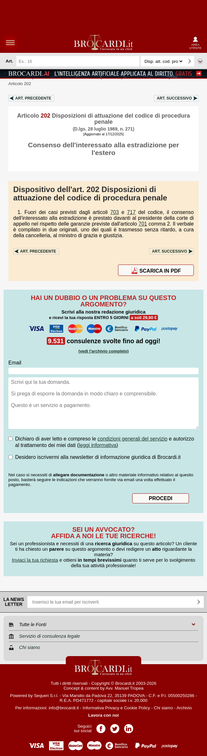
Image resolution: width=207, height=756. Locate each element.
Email (14, 362)
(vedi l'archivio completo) (103, 351)
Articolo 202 (19, 83)
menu (10, 42)
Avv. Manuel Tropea (124, 688)
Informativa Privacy (101, 707)
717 (131, 212)
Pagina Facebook (100, 726)
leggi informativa (97, 445)
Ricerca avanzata (200, 61)
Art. (33, 98)
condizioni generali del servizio (132, 438)
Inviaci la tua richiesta (35, 560)
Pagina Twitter (114, 726)
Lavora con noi (103, 715)
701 (143, 224)
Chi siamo (163, 707)
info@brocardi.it (64, 707)
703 (114, 212)
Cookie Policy (137, 707)
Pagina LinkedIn (128, 726)
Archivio (184, 707)
